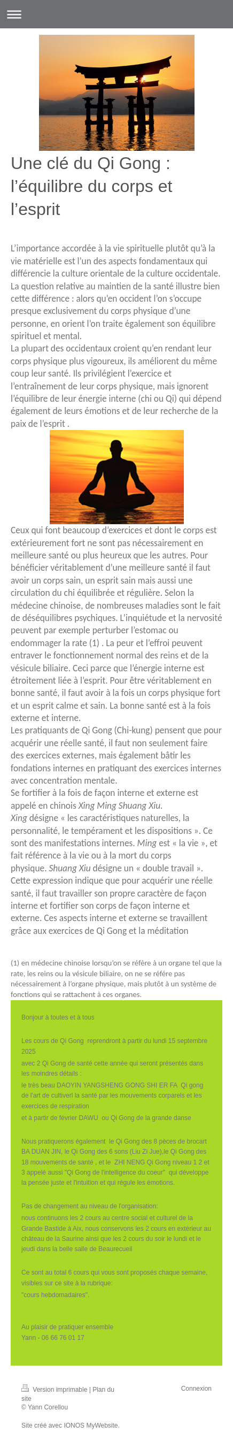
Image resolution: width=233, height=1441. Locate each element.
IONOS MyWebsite (91, 1425)
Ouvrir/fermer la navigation (116, 14)
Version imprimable (55, 1389)
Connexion (196, 1388)
